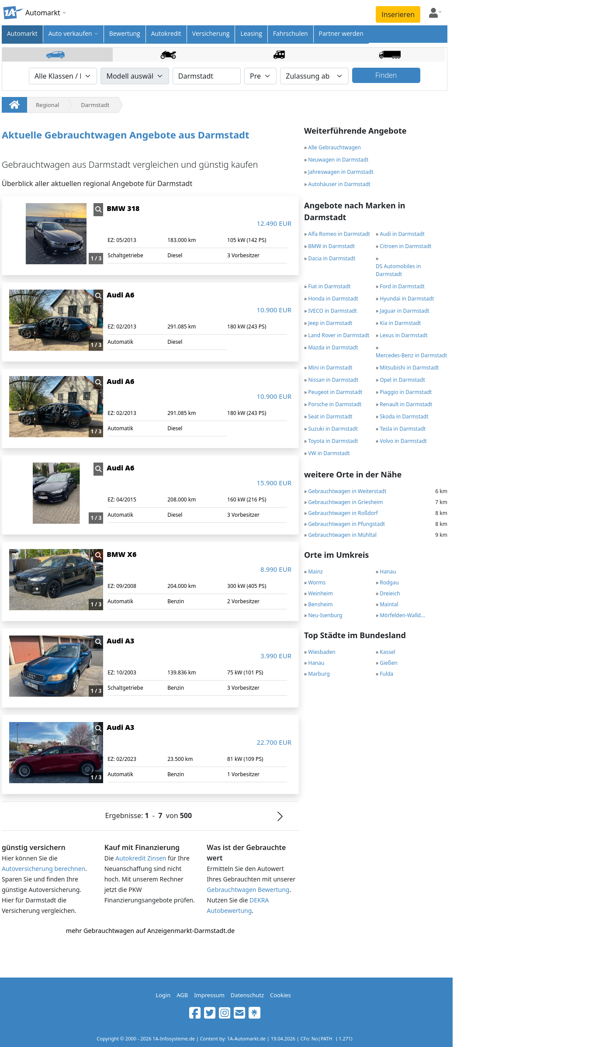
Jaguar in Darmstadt (404, 310)
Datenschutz (247, 995)
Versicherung (211, 33)
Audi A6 (120, 295)
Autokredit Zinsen (140, 858)
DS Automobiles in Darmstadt (398, 270)
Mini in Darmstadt (330, 367)
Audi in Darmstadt (402, 234)
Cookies (280, 995)
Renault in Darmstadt (406, 404)
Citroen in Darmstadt (405, 246)
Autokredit (166, 33)
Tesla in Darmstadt (403, 428)
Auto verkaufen (70, 33)
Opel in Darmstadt (402, 380)
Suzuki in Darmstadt (333, 428)
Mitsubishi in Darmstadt (409, 367)
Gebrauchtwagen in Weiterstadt (347, 491)
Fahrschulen (290, 33)
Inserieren (398, 14)
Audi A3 (120, 641)
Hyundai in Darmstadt (407, 298)
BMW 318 (123, 208)
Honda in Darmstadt (333, 298)
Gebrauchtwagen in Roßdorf (343, 513)
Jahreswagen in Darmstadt (340, 172)
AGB (182, 995)
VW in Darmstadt (329, 453)
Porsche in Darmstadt (334, 404)
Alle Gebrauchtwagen (334, 147)
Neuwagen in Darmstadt (338, 159)
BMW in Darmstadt (331, 246)
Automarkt (22, 33)
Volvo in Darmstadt (403, 441)
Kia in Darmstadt (400, 323)
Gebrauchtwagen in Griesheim (345, 502)
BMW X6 (121, 554)
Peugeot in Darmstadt (335, 392)
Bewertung (124, 33)
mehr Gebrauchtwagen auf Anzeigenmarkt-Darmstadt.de (150, 930)
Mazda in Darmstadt (333, 347)
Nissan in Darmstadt (333, 380)
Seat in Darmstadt (330, 416)
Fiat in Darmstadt (329, 286)
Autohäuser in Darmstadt (339, 184)
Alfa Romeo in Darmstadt (339, 234)
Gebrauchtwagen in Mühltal (342, 535)
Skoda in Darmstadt (404, 416)
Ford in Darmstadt (402, 286)
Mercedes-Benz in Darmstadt (411, 355)
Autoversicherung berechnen (43, 868)
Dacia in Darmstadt (331, 258)
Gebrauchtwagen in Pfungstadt (346, 524)
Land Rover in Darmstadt (338, 335)
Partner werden (341, 33)
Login (163, 995)
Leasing (251, 33)
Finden (386, 75)
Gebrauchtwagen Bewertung (248, 889)
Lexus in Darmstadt (403, 335)
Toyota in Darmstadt (333, 441)
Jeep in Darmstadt (330, 323)
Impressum (209, 995)
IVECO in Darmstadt (332, 310)
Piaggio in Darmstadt (406, 392)
